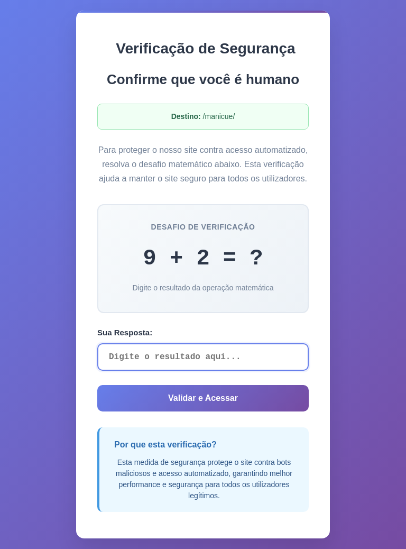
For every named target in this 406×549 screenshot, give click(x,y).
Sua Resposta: (124, 332)
